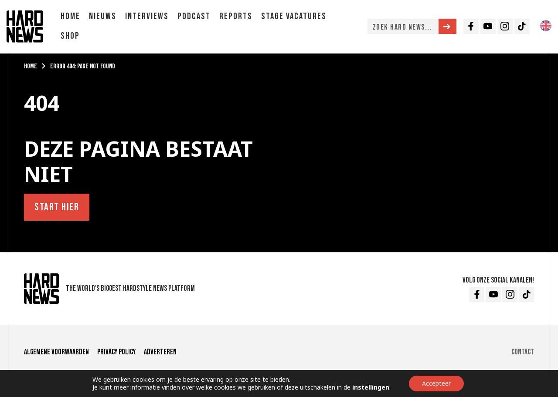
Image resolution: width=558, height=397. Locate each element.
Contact (522, 352)
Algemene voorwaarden (56, 352)
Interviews (147, 16)
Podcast (194, 16)
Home (70, 16)
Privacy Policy (116, 352)
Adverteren (160, 352)
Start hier (56, 207)
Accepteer (436, 383)
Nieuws (102, 16)
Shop (70, 35)
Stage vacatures (294, 16)
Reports (235, 16)
